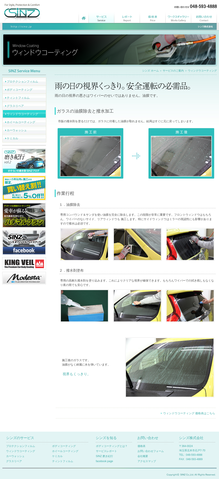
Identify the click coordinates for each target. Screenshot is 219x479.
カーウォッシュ (17, 130)
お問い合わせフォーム (151, 451)
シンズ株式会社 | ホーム (22, 10)
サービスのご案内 (173, 70)
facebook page (104, 461)
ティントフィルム (18, 97)
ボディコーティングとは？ (111, 446)
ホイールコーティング (21, 122)
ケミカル (12, 138)
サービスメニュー (101, 16)
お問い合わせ (204, 16)
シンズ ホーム (150, 70)
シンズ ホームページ (84, 16)
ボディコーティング (19, 89)
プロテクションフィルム (22, 81)
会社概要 (143, 456)
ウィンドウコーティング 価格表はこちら (189, 413)
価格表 (153, 16)
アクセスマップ (147, 461)
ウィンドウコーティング (22, 114)
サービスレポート (127, 16)
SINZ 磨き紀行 (104, 456)
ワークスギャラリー (178, 16)
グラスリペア (15, 106)
